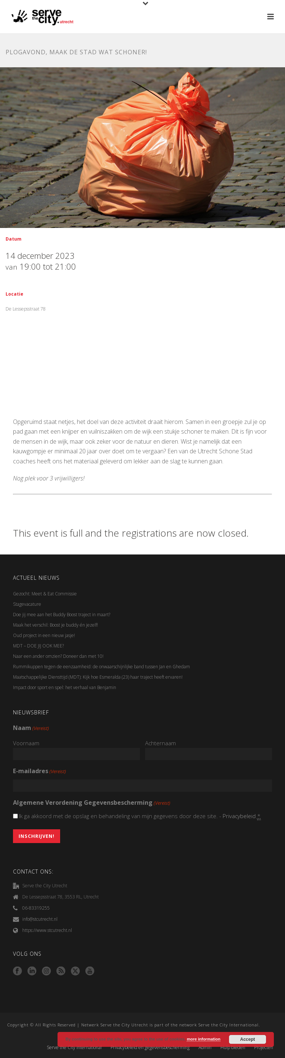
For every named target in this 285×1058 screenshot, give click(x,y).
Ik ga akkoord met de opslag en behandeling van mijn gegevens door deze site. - (140, 816)
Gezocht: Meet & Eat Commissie (45, 594)
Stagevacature (27, 604)
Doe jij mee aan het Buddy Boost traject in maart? (61, 614)
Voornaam (26, 743)
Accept (247, 1039)
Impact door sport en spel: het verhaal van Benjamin (64, 687)
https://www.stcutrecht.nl (47, 930)
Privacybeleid (239, 816)
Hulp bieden (232, 1048)
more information (203, 1039)
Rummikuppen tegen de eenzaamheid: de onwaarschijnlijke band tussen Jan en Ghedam (101, 666)
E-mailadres (39, 771)
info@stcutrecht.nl (40, 919)
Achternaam (160, 743)
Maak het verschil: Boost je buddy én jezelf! (56, 625)
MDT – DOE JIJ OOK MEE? (38, 646)
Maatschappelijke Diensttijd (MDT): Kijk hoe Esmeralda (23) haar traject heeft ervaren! (98, 677)
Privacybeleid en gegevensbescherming (150, 1048)
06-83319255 (36, 908)
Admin (205, 1048)
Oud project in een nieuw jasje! (44, 635)
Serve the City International (74, 1048)
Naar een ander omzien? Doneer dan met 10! (58, 656)
